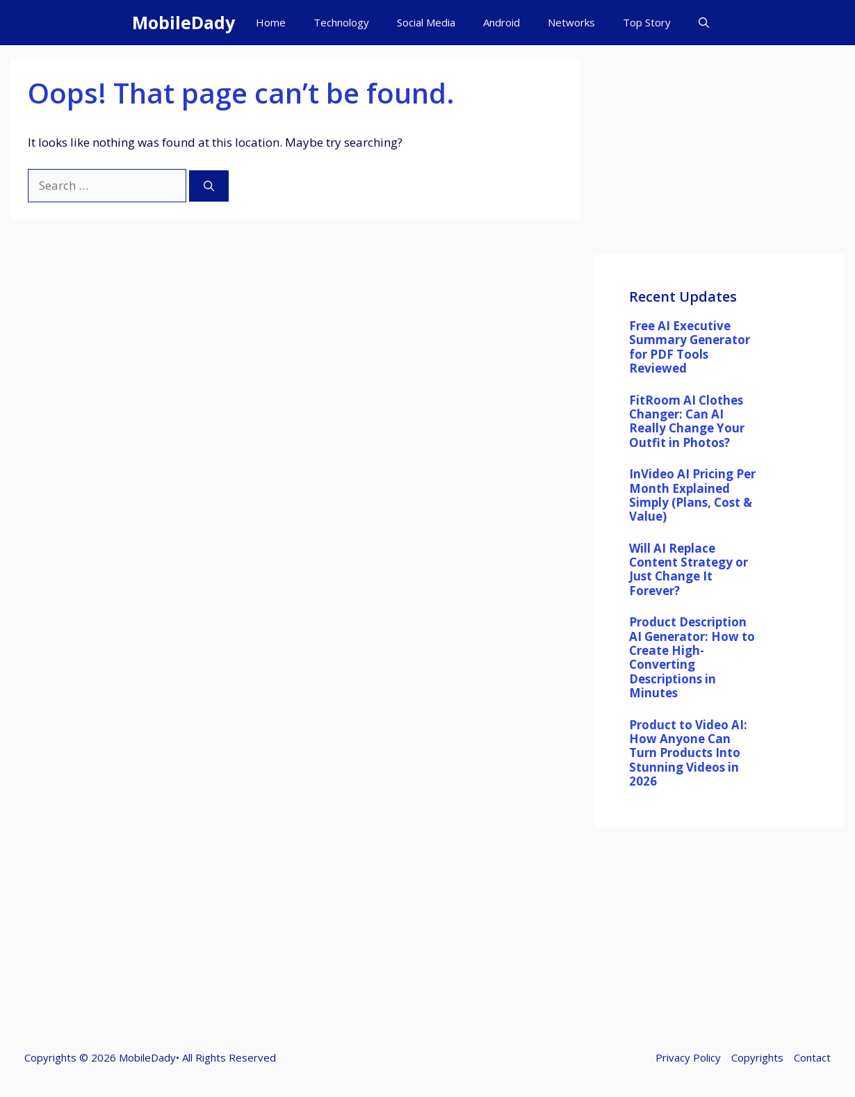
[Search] (209, 186)
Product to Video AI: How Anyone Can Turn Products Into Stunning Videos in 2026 (688, 753)
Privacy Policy (688, 1057)
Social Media (426, 22)
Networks (571, 22)
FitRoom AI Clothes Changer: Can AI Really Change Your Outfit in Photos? (686, 421)
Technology (341, 22)
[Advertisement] (719, 156)
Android (501, 22)
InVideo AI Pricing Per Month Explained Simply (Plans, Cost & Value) (692, 495)
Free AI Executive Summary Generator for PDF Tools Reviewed (689, 347)
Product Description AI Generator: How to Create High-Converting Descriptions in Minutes (692, 657)
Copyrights (757, 1057)
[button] (704, 22)
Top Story (647, 22)
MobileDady (183, 22)
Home (271, 22)
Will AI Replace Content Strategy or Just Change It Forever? (688, 569)
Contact (812, 1057)
